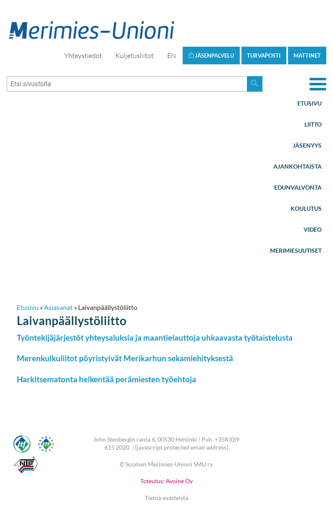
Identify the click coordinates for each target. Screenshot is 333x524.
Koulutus (306, 208)
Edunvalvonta (298, 187)
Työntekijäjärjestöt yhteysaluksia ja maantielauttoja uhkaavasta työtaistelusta (155, 337)
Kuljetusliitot (134, 55)
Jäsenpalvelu (211, 55)
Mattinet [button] (307, 55)
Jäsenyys (307, 145)
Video (313, 229)
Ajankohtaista (297, 166)
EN (171, 55)
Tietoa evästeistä (166, 497)
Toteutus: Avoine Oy (166, 480)
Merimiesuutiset (296, 250)
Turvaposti (264, 55)
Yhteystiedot (83, 55)
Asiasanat (58, 307)
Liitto (313, 124)
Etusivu (309, 103)
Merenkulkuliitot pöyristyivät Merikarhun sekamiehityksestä (125, 358)
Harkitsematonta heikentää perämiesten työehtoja (106, 379)
